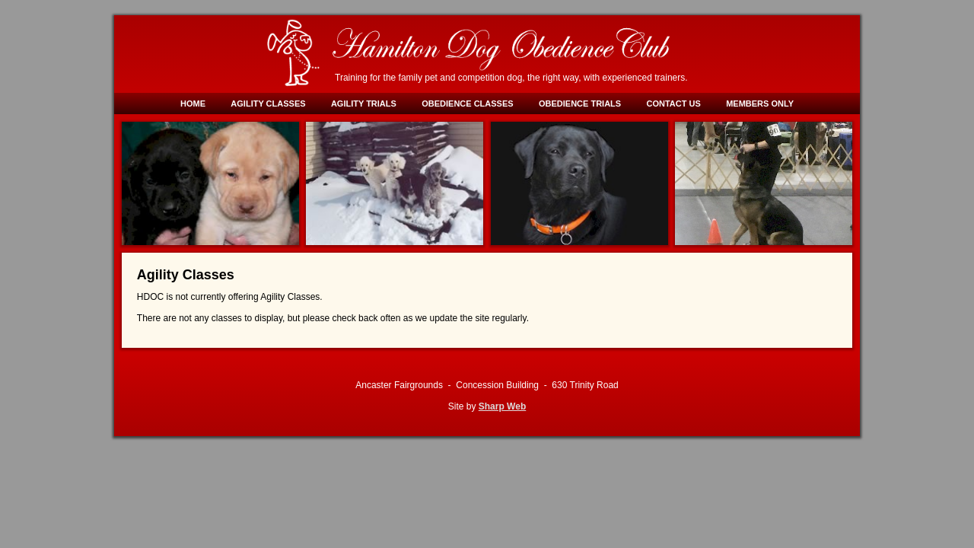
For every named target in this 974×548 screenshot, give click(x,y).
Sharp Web (502, 406)
